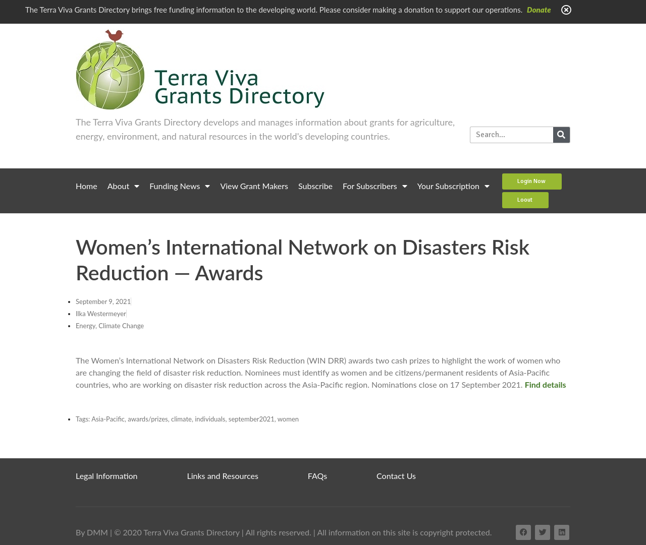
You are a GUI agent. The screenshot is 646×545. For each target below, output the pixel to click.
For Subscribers (375, 186)
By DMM (92, 532)
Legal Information (107, 475)
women (288, 419)
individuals (210, 419)
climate (181, 419)
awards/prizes (148, 419)
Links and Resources (222, 475)
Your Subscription (453, 186)
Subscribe (315, 186)
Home (86, 186)
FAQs (317, 475)
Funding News (179, 186)
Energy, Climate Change (110, 326)
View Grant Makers (254, 186)
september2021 (252, 419)
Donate (539, 9)
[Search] (561, 135)
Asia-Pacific (108, 419)
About (123, 186)
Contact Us (396, 475)
